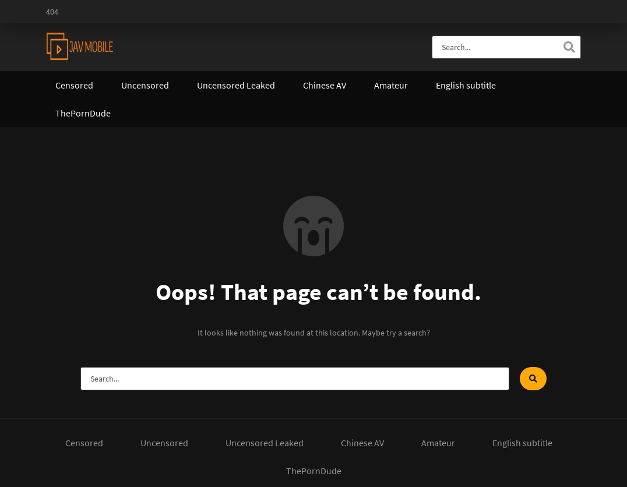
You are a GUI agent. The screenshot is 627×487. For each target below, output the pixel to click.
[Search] (569, 47)
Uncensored (145, 85)
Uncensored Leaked (236, 85)
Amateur (391, 85)
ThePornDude (83, 113)
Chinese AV (324, 85)
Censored (74, 85)
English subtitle (466, 85)
